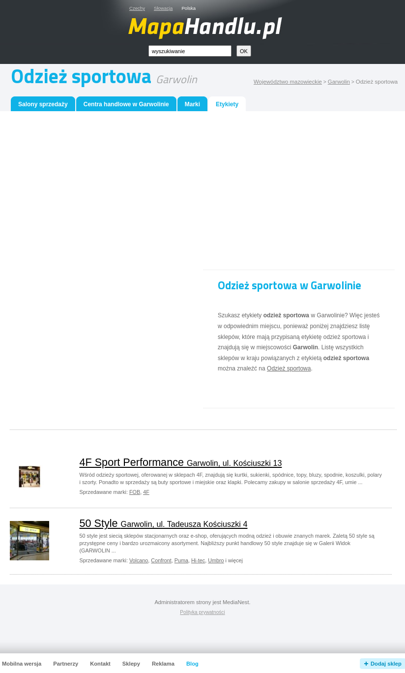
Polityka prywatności (202, 612)
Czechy (137, 8)
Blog (192, 664)
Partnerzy (65, 664)
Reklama (163, 664)
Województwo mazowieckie (288, 82)
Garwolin (339, 82)
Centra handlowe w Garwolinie (126, 104)
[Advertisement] (203, 193)
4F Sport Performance (181, 462)
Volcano (138, 560)
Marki (192, 104)
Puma (181, 560)
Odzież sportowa (289, 368)
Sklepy (131, 664)
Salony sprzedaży (43, 104)
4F (146, 492)
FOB (134, 492)
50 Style (164, 523)
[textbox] (189, 51)
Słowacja (163, 8)
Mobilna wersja (21, 664)
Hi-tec (198, 560)
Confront (161, 560)
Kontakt (100, 664)
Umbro (216, 560)
